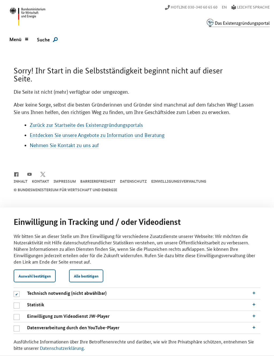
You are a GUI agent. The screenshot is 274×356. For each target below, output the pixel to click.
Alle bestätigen (86, 276)
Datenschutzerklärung (62, 348)
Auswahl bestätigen (34, 276)
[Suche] (47, 39)
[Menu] (19, 39)
